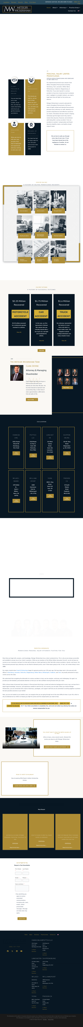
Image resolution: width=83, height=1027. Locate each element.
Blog (26, 2)
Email (16, 878)
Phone (24, 878)
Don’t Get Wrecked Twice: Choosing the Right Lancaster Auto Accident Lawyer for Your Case (68, 837)
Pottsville (23, 672)
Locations (6, 2)
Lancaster (17, 672)
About (55, 7)
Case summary (19, 884)
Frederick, (53, 672)
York (60, 672)
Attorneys (62, 7)
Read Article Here (15, 847)
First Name (18, 869)
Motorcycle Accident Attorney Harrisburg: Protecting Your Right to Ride (15, 837)
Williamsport (46, 672)
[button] (57, 7)
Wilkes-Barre (38, 672)
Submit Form (22, 918)
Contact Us (72, 11)
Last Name (25, 869)
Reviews (13, 2)
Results (20, 2)
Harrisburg (11, 672)
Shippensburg (30, 672)
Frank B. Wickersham (22, 670)
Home (49, 7)
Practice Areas (74, 7)
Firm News (32, 2)
